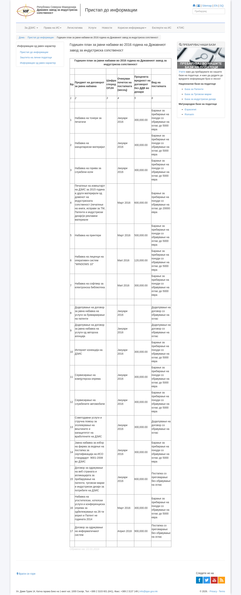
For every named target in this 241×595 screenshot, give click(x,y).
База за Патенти (194, 89)
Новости (107, 27)
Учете (182, 71)
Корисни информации (132, 27)
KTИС (180, 27)
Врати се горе (26, 573)
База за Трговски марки (198, 94)
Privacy (213, 591)
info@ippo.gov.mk (149, 591)
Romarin (189, 114)
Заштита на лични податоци (36, 57)
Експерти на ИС (161, 27)
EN (216, 5)
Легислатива (74, 27)
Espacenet (190, 109)
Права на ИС (52, 27)
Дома (21, 37)
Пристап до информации (41, 37)
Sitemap (207, 5)
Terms (222, 591)
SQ (222, 5)
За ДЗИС (31, 27)
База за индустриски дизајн (200, 99)
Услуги (92, 27)
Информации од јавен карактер (38, 62)
